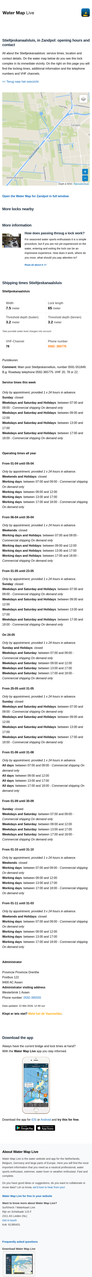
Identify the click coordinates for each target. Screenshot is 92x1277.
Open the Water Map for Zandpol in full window (35, 196)
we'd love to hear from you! (49, 1187)
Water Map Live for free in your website (27, 1196)
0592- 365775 (57, 346)
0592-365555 (32, 997)
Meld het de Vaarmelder (45, 1013)
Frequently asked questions (20, 1241)
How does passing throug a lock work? (55, 233)
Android (45, 1119)
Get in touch (9, 1220)
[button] (83, 99)
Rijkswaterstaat (81, 184)
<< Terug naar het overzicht (20, 81)
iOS (34, 1119)
